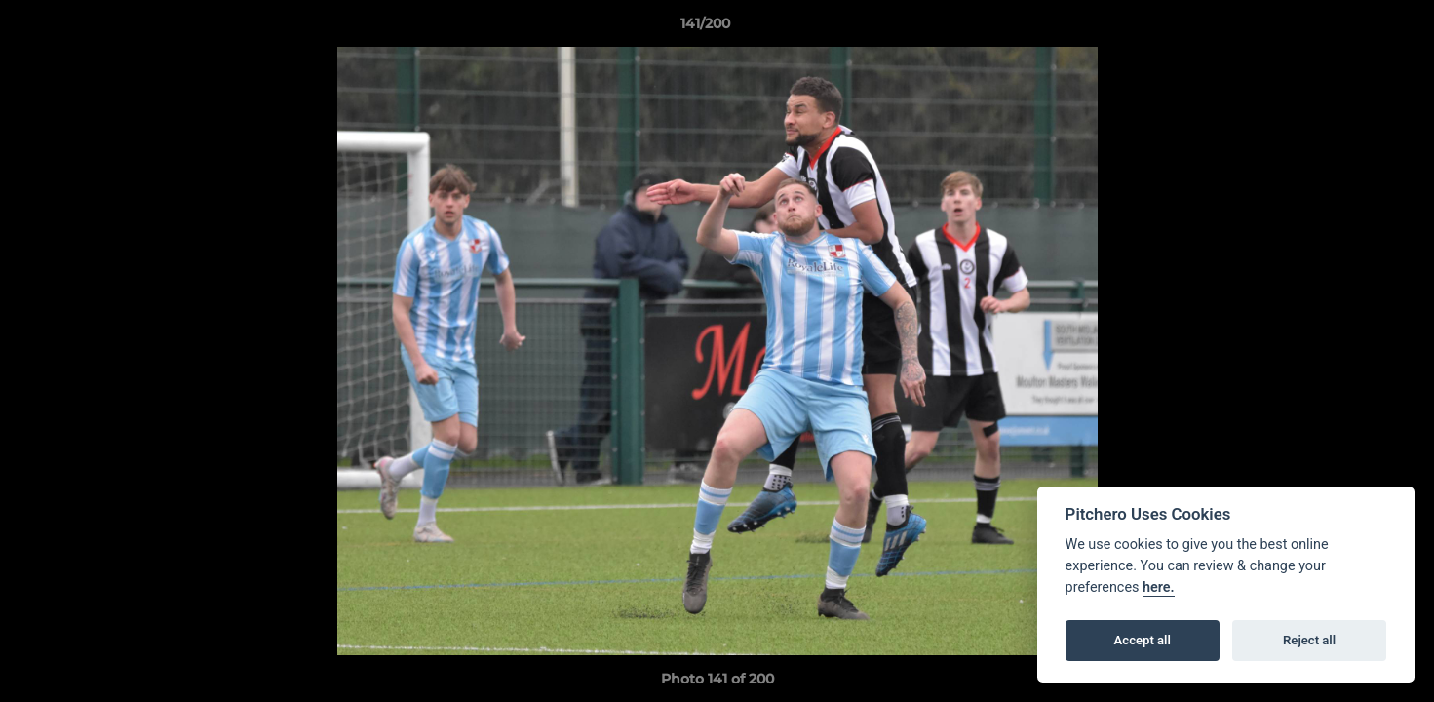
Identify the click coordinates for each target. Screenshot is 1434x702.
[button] (1352, 28)
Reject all (1309, 640)
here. (1159, 587)
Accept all (1142, 640)
